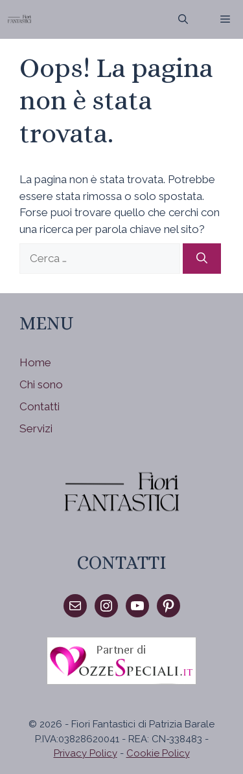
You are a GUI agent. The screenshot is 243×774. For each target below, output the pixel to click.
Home (35, 362)
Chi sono (41, 384)
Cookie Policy (158, 753)
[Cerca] (202, 258)
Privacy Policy (85, 753)
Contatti (39, 406)
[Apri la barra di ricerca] (183, 19)
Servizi (35, 428)
